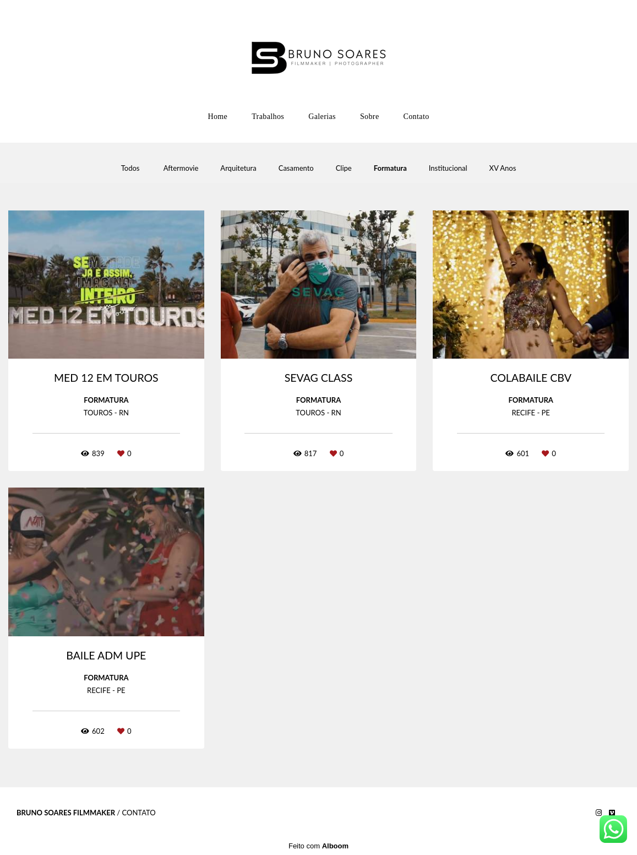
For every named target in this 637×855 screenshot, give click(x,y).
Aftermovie (181, 168)
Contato (416, 116)
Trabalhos (268, 116)
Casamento (296, 168)
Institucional (448, 168)
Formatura (390, 168)
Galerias (322, 116)
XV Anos (502, 168)
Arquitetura (238, 168)
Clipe (344, 168)
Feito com (318, 846)
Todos (130, 168)
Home (217, 116)
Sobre (369, 116)
